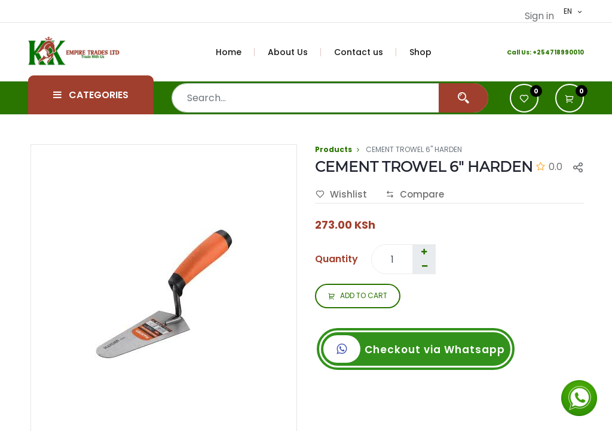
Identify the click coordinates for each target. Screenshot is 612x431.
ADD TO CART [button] (357, 296)
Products (333, 149)
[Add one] (423, 252)
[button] (569, 98)
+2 (537, 52)
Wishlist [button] (341, 194)
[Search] (463, 98)
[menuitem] (235, 52)
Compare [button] (414, 194)
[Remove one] (424, 266)
